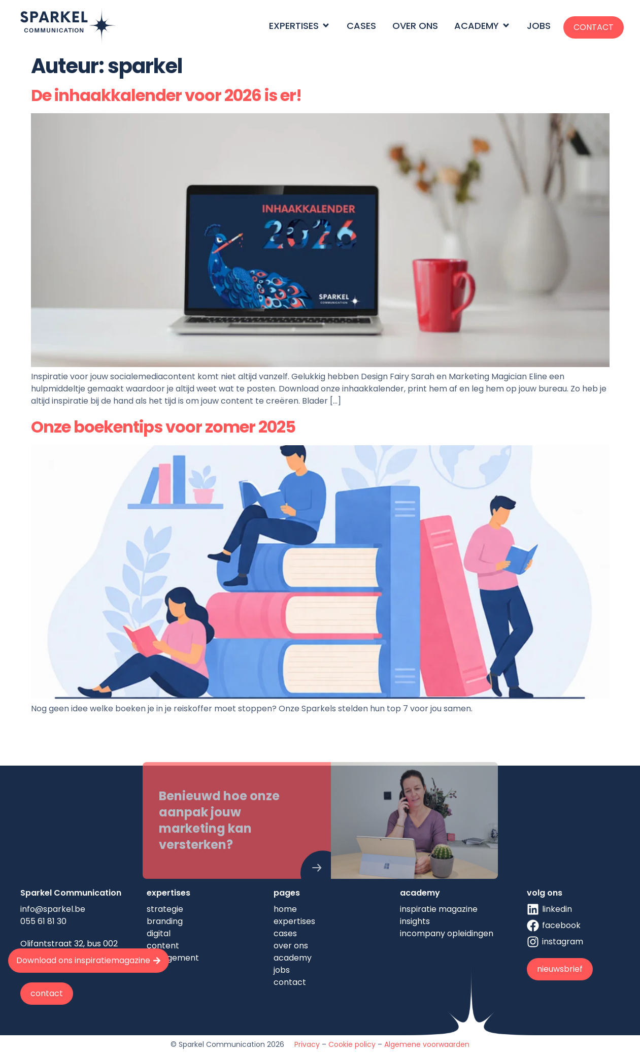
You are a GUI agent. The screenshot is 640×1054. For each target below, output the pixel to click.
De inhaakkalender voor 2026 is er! (166, 95)
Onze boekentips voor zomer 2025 (163, 426)
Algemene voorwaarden (426, 1044)
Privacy (307, 1044)
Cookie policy (352, 1044)
